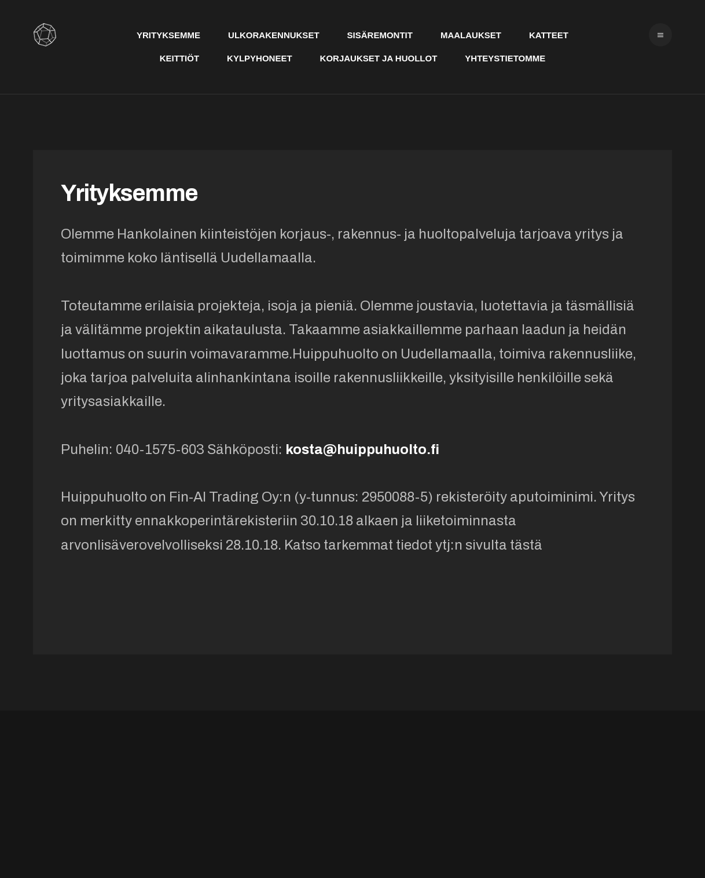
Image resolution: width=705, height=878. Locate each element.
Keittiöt (179, 58)
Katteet (548, 35)
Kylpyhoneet (259, 58)
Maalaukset (470, 35)
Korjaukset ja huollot (379, 58)
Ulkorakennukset (274, 35)
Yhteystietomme (505, 58)
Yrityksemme (168, 35)
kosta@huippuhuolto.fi (362, 449)
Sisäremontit (380, 35)
